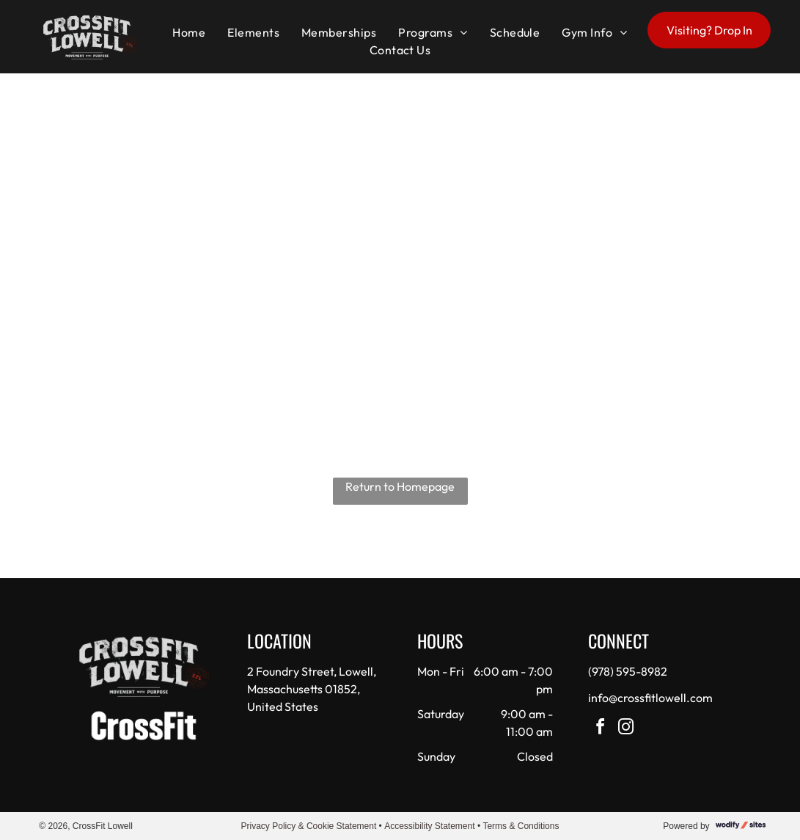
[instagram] (625, 728)
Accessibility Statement (429, 826)
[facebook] (600, 728)
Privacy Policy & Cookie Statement (309, 826)
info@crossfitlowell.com (650, 697)
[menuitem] (188, 32)
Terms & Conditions (520, 826)
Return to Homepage (400, 486)
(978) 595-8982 (627, 671)
